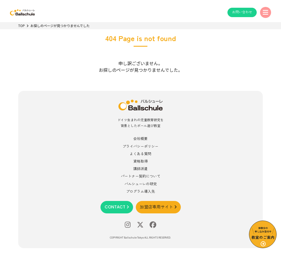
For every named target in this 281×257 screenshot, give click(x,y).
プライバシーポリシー (140, 146)
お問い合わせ (242, 12)
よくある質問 (140, 153)
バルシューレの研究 (140, 183)
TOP (21, 25)
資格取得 (140, 161)
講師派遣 (140, 168)
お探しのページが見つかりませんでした (60, 25)
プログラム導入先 (140, 191)
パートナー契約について (140, 176)
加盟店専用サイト (158, 207)
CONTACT (117, 207)
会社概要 (140, 138)
